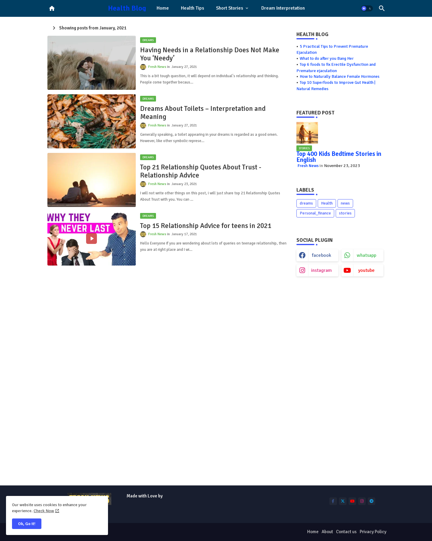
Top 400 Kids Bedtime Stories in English (338, 157)
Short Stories (229, 8)
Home (163, 8)
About (327, 531)
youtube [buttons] (366, 270)
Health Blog (127, 8)
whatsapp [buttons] (366, 255)
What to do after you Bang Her (327, 58)
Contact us (346, 531)
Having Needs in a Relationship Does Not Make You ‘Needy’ (209, 54)
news (345, 203)
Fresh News (308, 165)
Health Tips (192, 8)
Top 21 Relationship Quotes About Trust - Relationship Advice (200, 171)
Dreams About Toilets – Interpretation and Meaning (203, 113)
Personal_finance (315, 213)
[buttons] (333, 501)
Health (327, 203)
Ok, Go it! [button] (26, 523)
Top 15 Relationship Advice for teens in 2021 (205, 226)
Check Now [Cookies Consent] (44, 510)
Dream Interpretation (283, 8)
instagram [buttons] (321, 270)
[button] (367, 8)
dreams (306, 203)
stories (345, 213)
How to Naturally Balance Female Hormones (340, 76)
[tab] (163, 8)
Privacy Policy (373, 531)
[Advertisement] (339, 383)
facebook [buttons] (321, 255)
